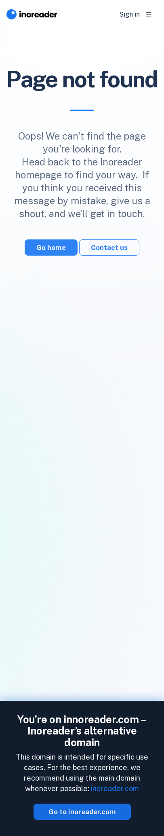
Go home (51, 247)
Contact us (109, 247)
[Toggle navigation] (149, 14)
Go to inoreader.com (82, 812)
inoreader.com (115, 788)
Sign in (129, 14)
